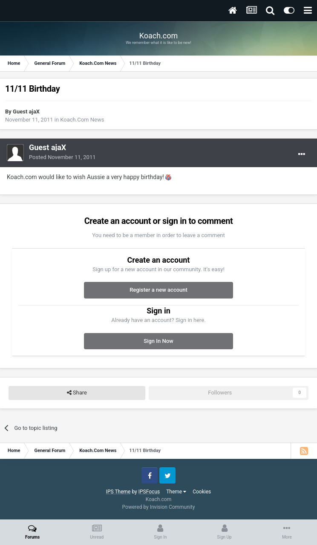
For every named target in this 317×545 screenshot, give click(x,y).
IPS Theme (118, 492)
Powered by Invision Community (158, 507)
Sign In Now (158, 341)
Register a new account (158, 290)
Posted (62, 157)
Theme (176, 492)
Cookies (202, 492)
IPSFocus (149, 492)
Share (77, 392)
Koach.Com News (82, 119)
